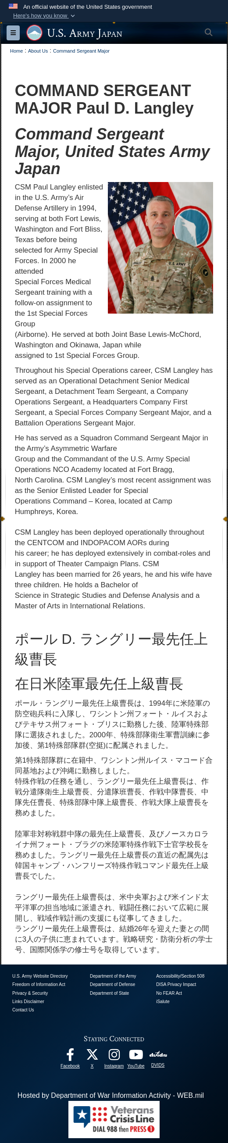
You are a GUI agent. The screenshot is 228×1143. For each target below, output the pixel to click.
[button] (45, 15)
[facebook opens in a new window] (70, 1057)
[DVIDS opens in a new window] (158, 1054)
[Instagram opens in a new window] (114, 1057)
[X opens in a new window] (92, 1057)
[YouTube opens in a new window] (136, 1057)
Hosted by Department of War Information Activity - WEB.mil (111, 1095)
